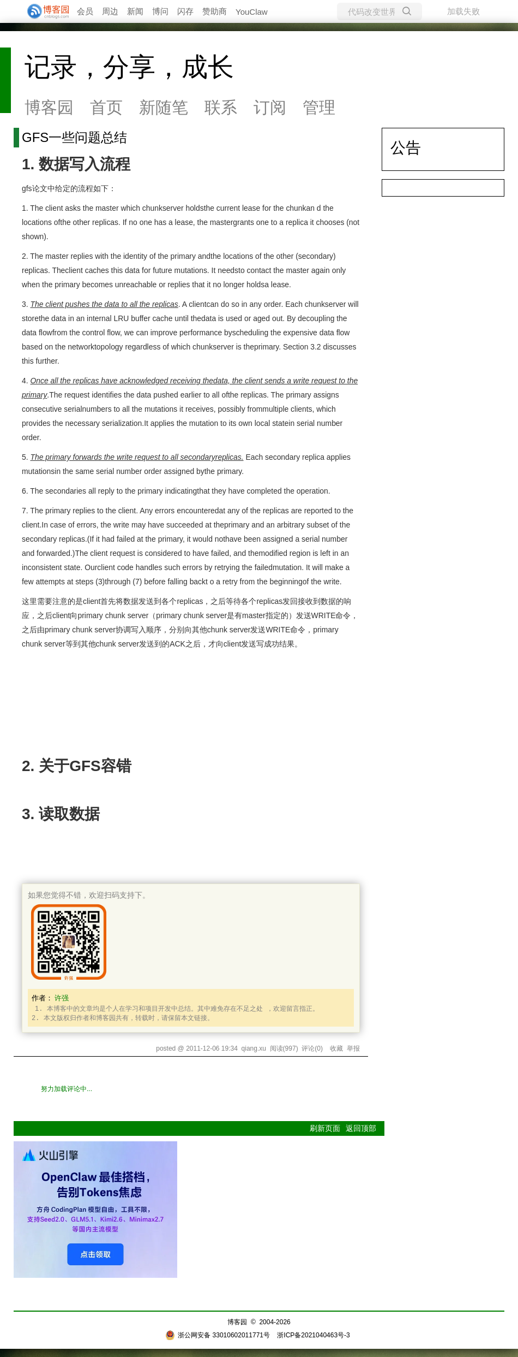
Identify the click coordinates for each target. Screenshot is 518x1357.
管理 (319, 107)
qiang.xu (254, 1048)
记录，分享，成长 (129, 66)
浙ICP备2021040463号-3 (313, 1335)
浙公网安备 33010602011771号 (217, 1335)
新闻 (135, 11)
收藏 (336, 1048)
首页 (106, 107)
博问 (160, 11)
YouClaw (252, 11)
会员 (85, 11)
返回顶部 (361, 1128)
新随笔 (163, 107)
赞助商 (214, 11)
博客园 (49, 107)
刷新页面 (325, 1128)
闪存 (185, 11)
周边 (110, 11)
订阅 (270, 107)
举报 (353, 1048)
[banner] (43, 11)
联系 (220, 107)
